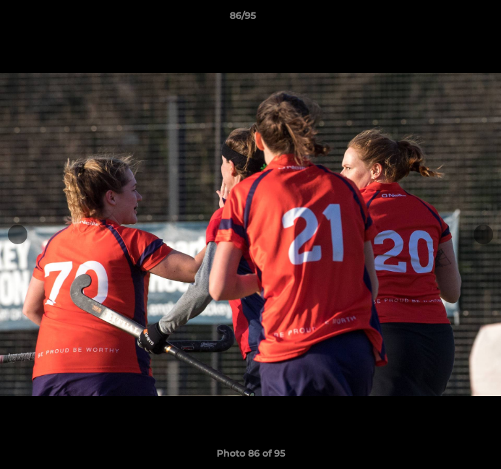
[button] (454, 19)
